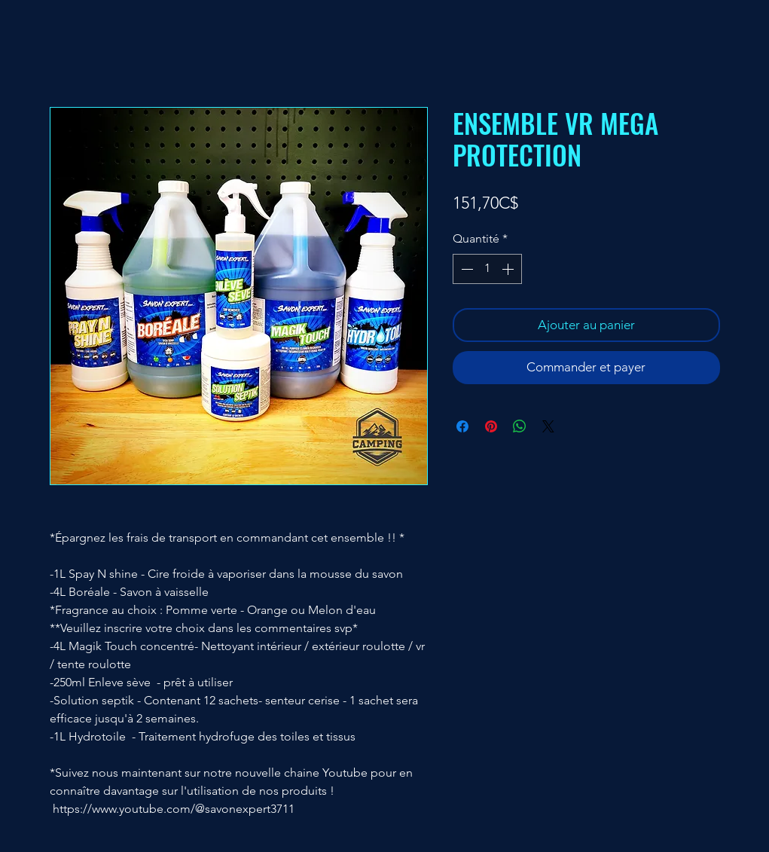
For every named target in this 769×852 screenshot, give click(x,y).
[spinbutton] (487, 269)
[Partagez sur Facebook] (462, 426)
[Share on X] (548, 426)
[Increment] (509, 269)
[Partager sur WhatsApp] (520, 426)
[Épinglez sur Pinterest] (491, 426)
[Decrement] (465, 269)
